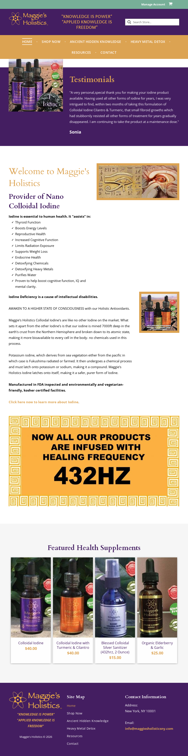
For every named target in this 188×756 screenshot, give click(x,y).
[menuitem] (28, 41)
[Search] (152, 22)
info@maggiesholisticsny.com (149, 728)
